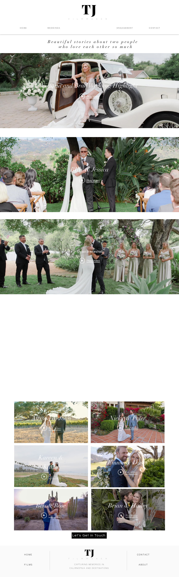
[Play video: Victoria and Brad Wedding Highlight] (89, 96)
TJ (89, 9)
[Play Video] (51, 428)
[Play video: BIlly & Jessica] (89, 180)
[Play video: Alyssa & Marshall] (89, 261)
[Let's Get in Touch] (89, 535)
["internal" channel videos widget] (89, 90)
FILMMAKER (89, 19)
